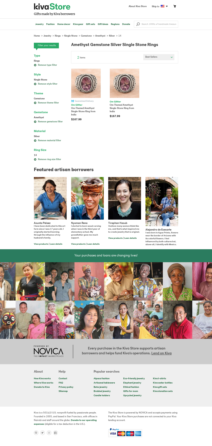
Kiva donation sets (163, 391)
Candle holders (102, 395)
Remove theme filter (46, 103)
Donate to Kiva (42, 387)
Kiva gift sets (160, 387)
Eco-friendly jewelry (134, 378)
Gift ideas (103, 24)
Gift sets (90, 24)
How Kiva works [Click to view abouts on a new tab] (42, 378)
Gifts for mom (130, 391)
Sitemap (63, 391)
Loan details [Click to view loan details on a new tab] (56, 244)
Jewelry (39, 24)
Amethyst (39, 117)
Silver (37, 136)
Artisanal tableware (104, 383)
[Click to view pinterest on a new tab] (37, 433)
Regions (115, 24)
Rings (37, 61)
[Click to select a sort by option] (158, 57)
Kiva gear (78, 24)
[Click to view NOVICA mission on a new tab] (48, 351)
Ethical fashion (131, 387)
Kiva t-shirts (159, 378)
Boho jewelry (100, 387)
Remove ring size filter (47, 159)
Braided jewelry (102, 391)
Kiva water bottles (163, 383)
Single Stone (40, 80)
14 (35, 155)
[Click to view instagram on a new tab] (50, 433)
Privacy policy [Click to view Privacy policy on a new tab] (66, 387)
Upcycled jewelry (132, 395)
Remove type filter (45, 65)
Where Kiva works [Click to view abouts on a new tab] (43, 383)
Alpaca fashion (102, 378)
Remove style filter (45, 84)
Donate (126, 24)
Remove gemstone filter (48, 122)
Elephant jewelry (132, 383)
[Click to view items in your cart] (174, 6)
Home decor (63, 24)
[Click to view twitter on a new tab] (43, 433)
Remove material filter (47, 140)
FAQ (61, 383)
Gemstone (39, 99)
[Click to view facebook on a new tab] (56, 433)
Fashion (50, 24)
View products (41, 244)
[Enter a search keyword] (156, 24)
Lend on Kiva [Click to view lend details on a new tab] (161, 353)
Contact (63, 378)
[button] (138, 25)
